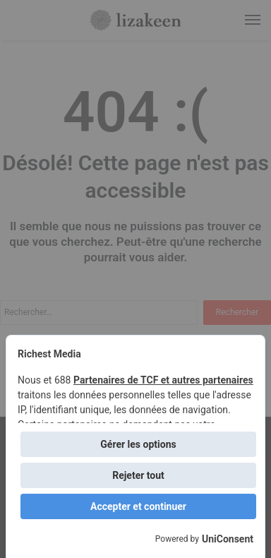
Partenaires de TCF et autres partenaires (163, 380)
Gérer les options (138, 444)
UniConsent (227, 539)
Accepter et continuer (138, 506)
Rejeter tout (138, 475)
